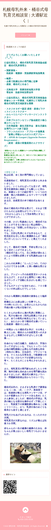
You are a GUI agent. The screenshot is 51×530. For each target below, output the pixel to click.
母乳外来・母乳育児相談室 (19, 526)
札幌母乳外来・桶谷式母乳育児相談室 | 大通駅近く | (25, 15)
